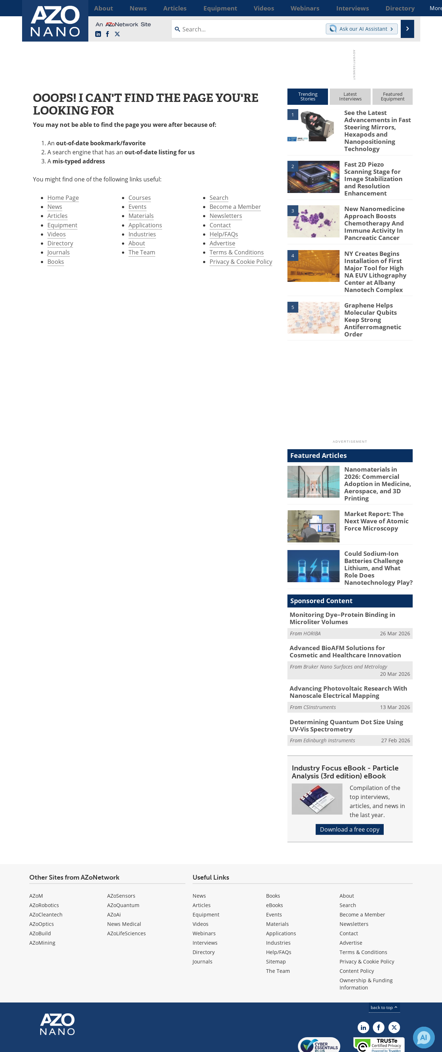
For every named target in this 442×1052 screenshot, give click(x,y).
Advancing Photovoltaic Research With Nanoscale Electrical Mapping (343, 660)
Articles (57, 216)
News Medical (124, 889)
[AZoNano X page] (117, 34)
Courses (140, 198)
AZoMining (42, 908)
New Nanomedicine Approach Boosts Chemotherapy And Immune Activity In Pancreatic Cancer (371, 213)
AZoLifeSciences (126, 899)
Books (55, 262)
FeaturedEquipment (393, 96)
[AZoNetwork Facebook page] (107, 34)
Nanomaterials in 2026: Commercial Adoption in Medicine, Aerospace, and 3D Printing (377, 459)
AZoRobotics (44, 871)
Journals (58, 252)
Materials (141, 216)
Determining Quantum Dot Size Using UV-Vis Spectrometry (350, 692)
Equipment (62, 225)
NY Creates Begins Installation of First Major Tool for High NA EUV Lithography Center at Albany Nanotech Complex (377, 258)
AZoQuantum (123, 871)
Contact (220, 225)
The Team (142, 252)
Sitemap (276, 927)
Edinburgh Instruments (329, 706)
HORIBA (312, 603)
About (137, 243)
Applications (145, 225)
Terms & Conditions (237, 252)
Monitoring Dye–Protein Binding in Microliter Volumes (337, 590)
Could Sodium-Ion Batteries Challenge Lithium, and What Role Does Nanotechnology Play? (376, 542)
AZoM (36, 861)
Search (219, 198)
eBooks (274, 871)
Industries (142, 234)
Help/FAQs (224, 234)
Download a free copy (349, 795)
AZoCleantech (46, 880)
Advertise (222, 243)
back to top (384, 973)
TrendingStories (307, 96)
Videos (56, 234)
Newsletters (226, 216)
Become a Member (235, 207)
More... (403, 8)
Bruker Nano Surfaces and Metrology (345, 635)
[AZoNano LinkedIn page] (98, 34)
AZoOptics (41, 889)
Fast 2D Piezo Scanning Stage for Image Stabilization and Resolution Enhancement (375, 172)
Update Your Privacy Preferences (84, 1042)
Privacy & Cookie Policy (241, 262)
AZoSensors (121, 861)
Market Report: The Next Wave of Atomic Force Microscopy (378, 496)
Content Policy (357, 936)
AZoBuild (40, 899)
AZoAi (114, 880)
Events (138, 207)
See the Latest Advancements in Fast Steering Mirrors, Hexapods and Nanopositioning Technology (374, 129)
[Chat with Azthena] (424, 1037)
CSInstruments (319, 674)
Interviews (205, 908)
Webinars (204, 899)
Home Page (63, 198)
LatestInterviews (350, 96)
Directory (60, 243)
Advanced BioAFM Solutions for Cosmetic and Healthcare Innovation (345, 621)
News (54, 207)
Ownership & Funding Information (366, 950)
